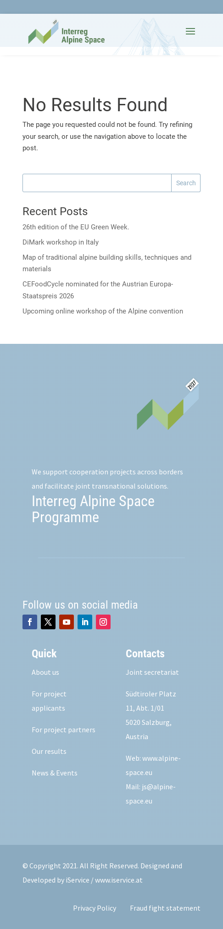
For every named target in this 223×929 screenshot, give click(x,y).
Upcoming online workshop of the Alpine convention (102, 311)
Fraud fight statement (165, 907)
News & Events (55, 772)
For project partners (63, 729)
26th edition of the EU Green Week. (75, 227)
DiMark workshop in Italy (60, 242)
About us (45, 672)
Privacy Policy (94, 907)
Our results (49, 751)
